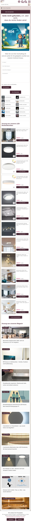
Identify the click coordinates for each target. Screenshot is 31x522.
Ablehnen (20, 519)
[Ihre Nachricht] (15, 77)
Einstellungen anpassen (20, 516)
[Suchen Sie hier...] (14, 4)
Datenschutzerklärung (10, 516)
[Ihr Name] (15, 62)
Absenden (7, 87)
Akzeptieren (11, 519)
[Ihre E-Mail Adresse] (15, 66)
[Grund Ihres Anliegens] (15, 70)
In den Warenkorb (22, 140)
